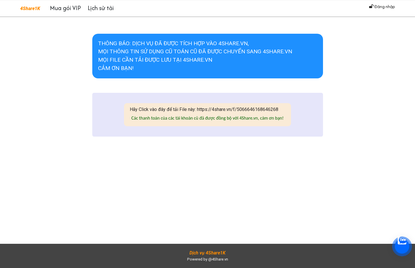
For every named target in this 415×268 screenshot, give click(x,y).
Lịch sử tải (101, 8)
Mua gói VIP (65, 8)
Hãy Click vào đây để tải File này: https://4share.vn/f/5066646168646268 (204, 109)
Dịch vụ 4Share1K (207, 253)
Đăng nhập (382, 6)
